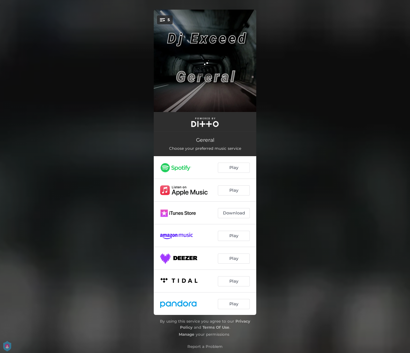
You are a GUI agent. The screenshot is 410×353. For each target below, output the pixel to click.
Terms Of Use (215, 327)
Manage (186, 334)
